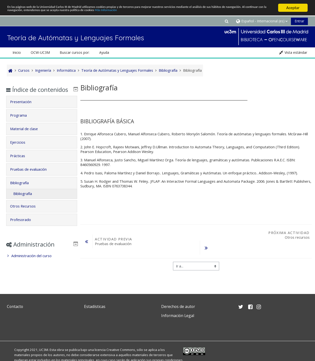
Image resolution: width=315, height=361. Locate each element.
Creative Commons (120, 349)
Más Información (207, 12)
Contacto (15, 306)
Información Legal (177, 315)
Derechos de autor (178, 306)
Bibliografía (23, 190)
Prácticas (21, 163)
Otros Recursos (26, 213)
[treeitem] (41, 263)
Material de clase (28, 136)
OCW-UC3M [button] (40, 52)
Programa (22, 122)
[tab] (41, 109)
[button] (226, 21)
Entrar (299, 21)
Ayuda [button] (104, 52)
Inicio (17, 52)
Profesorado (24, 226)
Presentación (24, 109)
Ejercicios (21, 149)
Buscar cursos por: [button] (74, 52)
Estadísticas (94, 306)
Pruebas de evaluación (32, 176)
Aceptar (293, 7)
